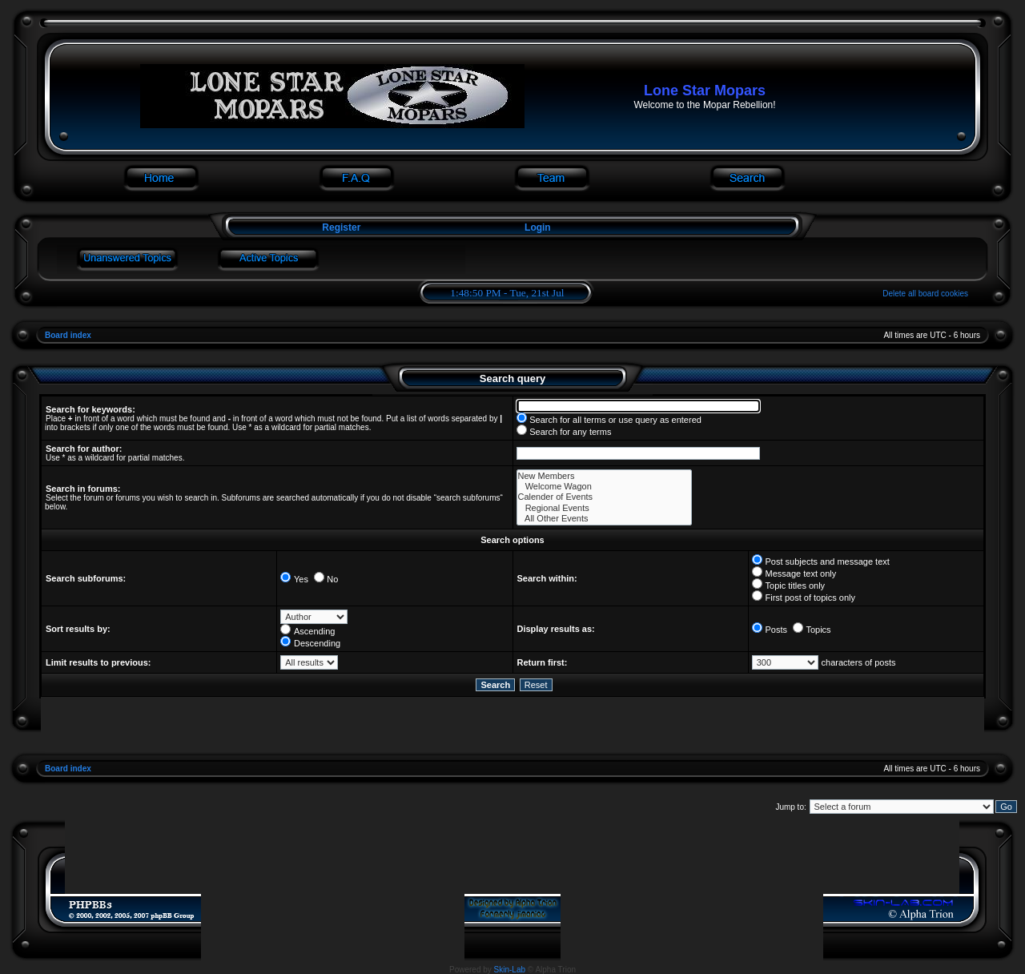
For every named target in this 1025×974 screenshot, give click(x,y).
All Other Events (604, 518)
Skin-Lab (509, 969)
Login (538, 227)
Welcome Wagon (604, 486)
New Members (604, 476)
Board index (68, 335)
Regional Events (604, 508)
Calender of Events (604, 497)
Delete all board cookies (925, 293)
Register (340, 227)
